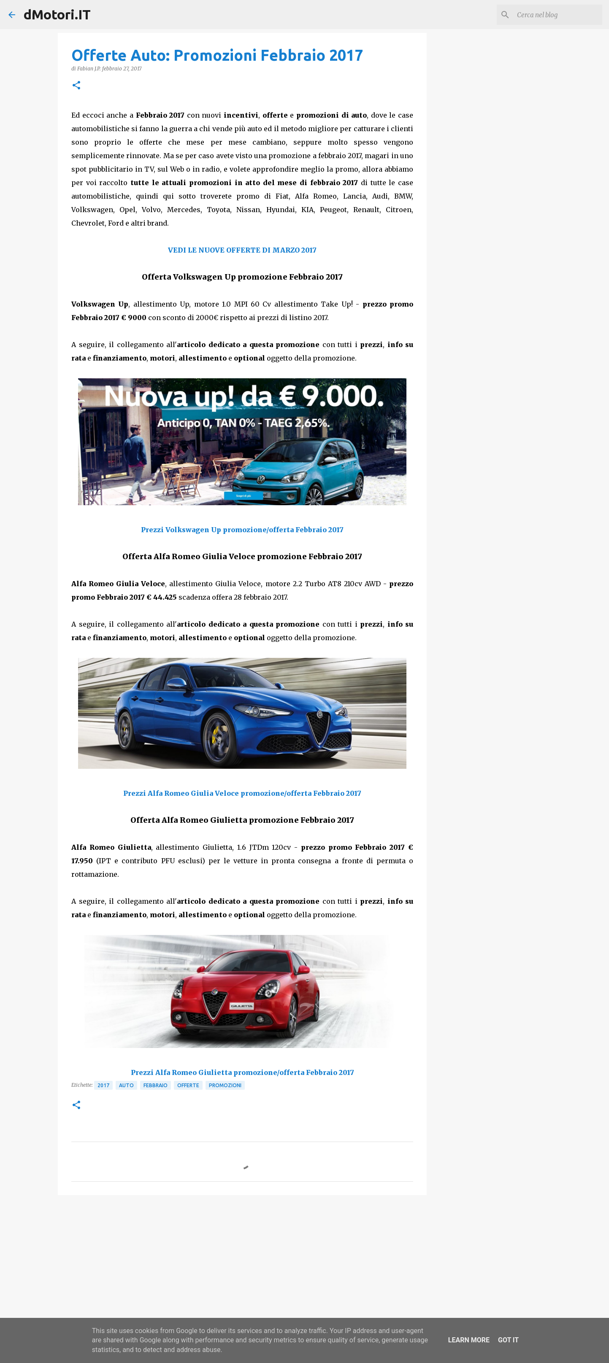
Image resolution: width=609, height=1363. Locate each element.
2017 (103, 1085)
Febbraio (155, 1085)
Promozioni (225, 1085)
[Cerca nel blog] (558, 15)
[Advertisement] (242, 1267)
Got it (508, 1340)
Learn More (469, 1340)
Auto (126, 1085)
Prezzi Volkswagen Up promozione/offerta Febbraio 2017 (242, 529)
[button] (76, 86)
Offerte (188, 1085)
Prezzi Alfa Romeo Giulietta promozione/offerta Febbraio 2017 (242, 1072)
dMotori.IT (57, 14)
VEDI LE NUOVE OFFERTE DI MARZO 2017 (242, 250)
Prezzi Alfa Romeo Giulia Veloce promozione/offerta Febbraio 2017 (242, 793)
